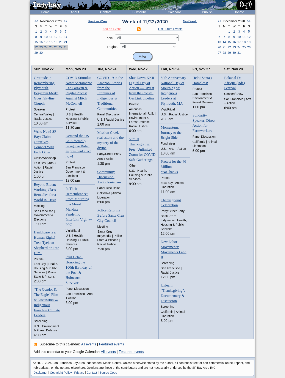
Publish (207, 12)
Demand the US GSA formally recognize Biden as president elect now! (78, 146)
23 (41, 47)
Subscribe (139, 12)
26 (56, 47)
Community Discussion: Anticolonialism (109, 177)
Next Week (190, 21)
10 (46, 37)
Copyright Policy (61, 372)
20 (61, 42)
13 (61, 37)
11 (51, 37)
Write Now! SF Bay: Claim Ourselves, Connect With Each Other (45, 141)
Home (45, 12)
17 (46, 42)
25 (51, 47)
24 (46, 47)
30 (41, 52)
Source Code (108, 372)
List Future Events (170, 29)
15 (36, 42)
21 (65, 42)
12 (56, 37)
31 (239, 52)
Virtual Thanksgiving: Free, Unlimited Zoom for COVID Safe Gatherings (142, 149)
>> (65, 21)
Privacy (79, 372)
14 (65, 37)
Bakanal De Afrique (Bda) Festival (234, 83)
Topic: (109, 38)
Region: (113, 47)
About (75, 12)
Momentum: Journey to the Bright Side (171, 132)
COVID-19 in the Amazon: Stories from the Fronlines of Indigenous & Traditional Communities (110, 93)
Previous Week (97, 21)
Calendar (174, 12)
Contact (105, 12)
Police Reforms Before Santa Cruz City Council (110, 215)
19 (56, 42)
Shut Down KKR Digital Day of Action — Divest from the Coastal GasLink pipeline (141, 88)
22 (36, 47)
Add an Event (112, 29)
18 (51, 42)
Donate (239, 12)
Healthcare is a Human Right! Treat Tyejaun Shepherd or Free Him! (46, 242)
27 (61, 47)
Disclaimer (40, 372)
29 (36, 52)
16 (41, 42)
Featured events (111, 344)
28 (65, 47)
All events (88, 344)
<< (36, 21)
